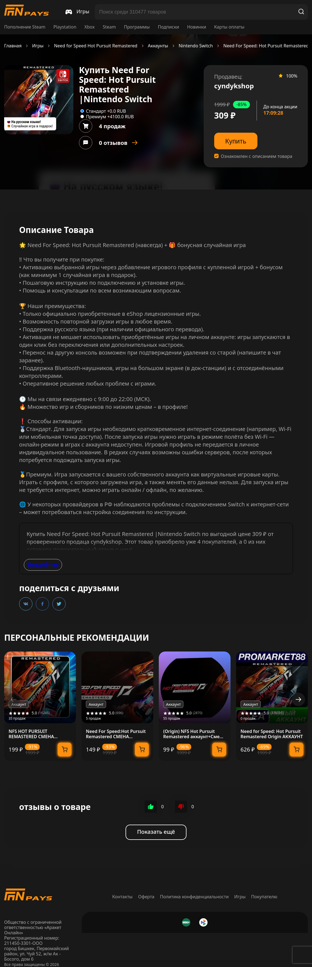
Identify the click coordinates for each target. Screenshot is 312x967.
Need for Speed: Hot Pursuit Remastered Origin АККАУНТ (272, 734)
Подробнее (42, 564)
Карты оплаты (229, 27)
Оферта (146, 897)
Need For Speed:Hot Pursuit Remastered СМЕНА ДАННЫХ (116, 734)
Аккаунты (158, 45)
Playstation (64, 27)
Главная (13, 45)
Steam (109, 27)
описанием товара (272, 156)
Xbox (90, 27)
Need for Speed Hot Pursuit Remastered (95, 45)
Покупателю (264, 897)
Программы (137, 27)
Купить (235, 141)
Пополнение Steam (24, 27)
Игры (38, 45)
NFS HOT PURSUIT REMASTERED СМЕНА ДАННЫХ (31, 734)
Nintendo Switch (196, 45)
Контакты (122, 897)
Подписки (168, 27)
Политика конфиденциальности (194, 897)
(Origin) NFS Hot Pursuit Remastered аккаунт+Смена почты (194, 734)
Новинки (196, 27)
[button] (298, 699)
